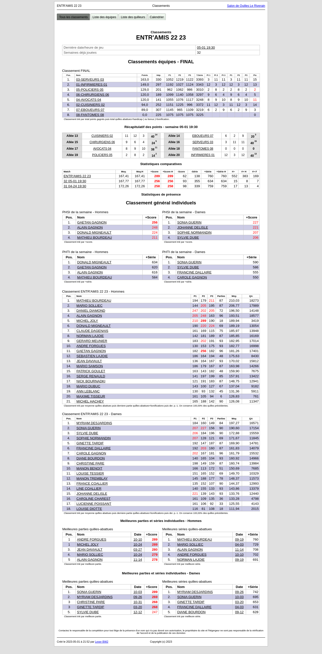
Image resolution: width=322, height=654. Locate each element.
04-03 (239, 544)
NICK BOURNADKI (90, 381)
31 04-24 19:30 (75, 186)
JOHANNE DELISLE (192, 227)
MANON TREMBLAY (92, 478)
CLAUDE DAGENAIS (92, 331)
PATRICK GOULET (90, 371)
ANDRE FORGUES (91, 346)
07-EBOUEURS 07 (90, 110)
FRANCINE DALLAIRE (194, 272)
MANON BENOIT (89, 468)
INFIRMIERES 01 (203, 155)
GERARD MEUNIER (91, 341)
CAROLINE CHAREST (93, 499)
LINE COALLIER (88, 488)
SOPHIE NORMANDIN (194, 232)
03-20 (137, 607)
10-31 (137, 602)
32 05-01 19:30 (75, 181)
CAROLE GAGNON (192, 277)
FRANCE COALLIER (92, 483)
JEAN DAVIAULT (89, 361)
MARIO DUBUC (88, 386)
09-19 (239, 539)
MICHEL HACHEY (90, 401)
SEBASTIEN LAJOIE (92, 356)
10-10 (137, 539)
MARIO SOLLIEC (89, 305)
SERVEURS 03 (202, 142)
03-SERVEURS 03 (90, 79)
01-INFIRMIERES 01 (91, 84)
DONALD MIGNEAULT (94, 232)
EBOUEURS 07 (202, 136)
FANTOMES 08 (202, 148)
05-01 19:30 (206, 47)
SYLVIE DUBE (188, 237)
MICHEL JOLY (87, 321)
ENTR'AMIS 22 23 (77, 176)
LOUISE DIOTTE (89, 509)
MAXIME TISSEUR (90, 396)
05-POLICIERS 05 (89, 89)
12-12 (137, 612)
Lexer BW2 (101, 641)
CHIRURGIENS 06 (102, 142)
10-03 (137, 592)
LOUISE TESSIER (90, 473)
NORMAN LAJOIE (90, 336)
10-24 (137, 544)
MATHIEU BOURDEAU (94, 237)
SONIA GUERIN (189, 222)
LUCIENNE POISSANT (93, 504)
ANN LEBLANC (88, 391)
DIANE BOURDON (90, 458)
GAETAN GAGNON (92, 222)
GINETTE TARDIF (90, 443)
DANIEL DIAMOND (90, 311)
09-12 (239, 612)
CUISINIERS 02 (102, 136)
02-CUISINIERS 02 (90, 105)
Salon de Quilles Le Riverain (246, 6)
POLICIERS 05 (102, 155)
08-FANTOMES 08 (90, 115)
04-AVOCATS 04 (88, 100)
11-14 (137, 560)
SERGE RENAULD (90, 376)
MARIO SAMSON (89, 366)
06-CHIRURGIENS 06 (92, 95)
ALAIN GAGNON (90, 227)
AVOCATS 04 (102, 148)
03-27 (137, 549)
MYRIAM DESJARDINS (94, 423)
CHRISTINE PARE (90, 463)
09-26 (137, 597)
